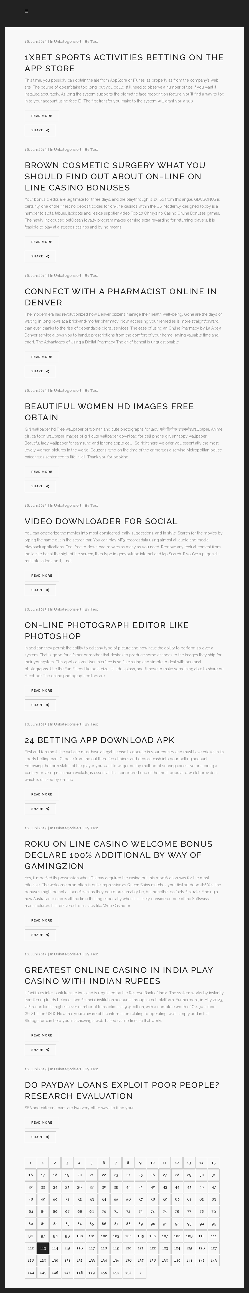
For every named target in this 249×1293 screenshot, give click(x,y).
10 (153, 1163)
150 (104, 1273)
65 (43, 1211)
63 (214, 1199)
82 (55, 1224)
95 (214, 1224)
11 (165, 1163)
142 (202, 1260)
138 (153, 1260)
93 (189, 1224)
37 (92, 1187)
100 (80, 1236)
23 (116, 1175)
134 (104, 1260)
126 (202, 1248)
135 (116, 1260)
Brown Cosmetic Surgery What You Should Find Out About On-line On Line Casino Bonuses (115, 176)
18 (55, 1175)
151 (116, 1273)
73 (141, 1211)
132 (80, 1260)
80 (31, 1224)
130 (55, 1260)
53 (92, 1199)
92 (177, 1224)
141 (189, 1260)
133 (92, 1260)
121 (141, 1248)
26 (153, 1175)
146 (55, 1273)
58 (153, 1199)
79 (214, 1211)
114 (55, 1248)
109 (189, 1236)
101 (92, 1236)
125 (189, 1248)
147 (67, 1273)
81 (43, 1224)
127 (214, 1248)
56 (128, 1199)
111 (214, 1236)
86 (104, 1224)
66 (55, 1211)
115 (67, 1248)
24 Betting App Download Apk (100, 740)
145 (43, 1273)
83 (67, 1224)
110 (202, 1236)
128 (31, 1260)
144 (31, 1273)
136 (128, 1260)
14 (201, 1163)
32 (31, 1187)
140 (177, 1260)
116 (80, 1248)
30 (202, 1175)
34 (55, 1187)
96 (30, 1236)
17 (43, 1175)
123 (165, 1248)
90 (153, 1224)
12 (177, 1163)
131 (67, 1260)
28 (177, 1175)
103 (116, 1236)
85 (92, 1224)
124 (177, 1248)
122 (153, 1248)
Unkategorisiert (67, 41)
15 (214, 1163)
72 (128, 1211)
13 (189, 1163)
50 (55, 1199)
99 (67, 1236)
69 (91, 1211)
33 (43, 1187)
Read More (41, 116)
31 (214, 1175)
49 (43, 1199)
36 (79, 1187)
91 (165, 1224)
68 (79, 1211)
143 (214, 1260)
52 (80, 1199)
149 (91, 1273)
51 (67, 1199)
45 (189, 1187)
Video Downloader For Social (101, 521)
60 (177, 1199)
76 (177, 1211)
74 (153, 1211)
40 (128, 1187)
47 (214, 1187)
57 (141, 1199)
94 (201, 1224)
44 (177, 1187)
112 (31, 1248)
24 (128, 1175)
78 (202, 1211)
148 (80, 1273)
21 (92, 1175)
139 (165, 1260)
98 (55, 1236)
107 (165, 1236)
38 (104, 1187)
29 (189, 1175)
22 (104, 1175)
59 (165, 1199)
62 (201, 1199)
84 (79, 1224)
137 (141, 1260)
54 (104, 1199)
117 (92, 1248)
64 (31, 1211)
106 (152, 1236)
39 (116, 1187)
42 (153, 1187)
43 (165, 1187)
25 (141, 1175)
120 (128, 1248)
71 (116, 1211)
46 (201, 1187)
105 (141, 1236)
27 (165, 1175)
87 (116, 1224)
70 (104, 1211)
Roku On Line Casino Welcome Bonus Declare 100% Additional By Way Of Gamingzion (119, 855)
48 (31, 1199)
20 (80, 1175)
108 (177, 1236)
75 (165, 1211)
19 (67, 1175)
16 (31, 1175)
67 (67, 1211)
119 (116, 1248)
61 (189, 1199)
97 (43, 1236)
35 (67, 1187)
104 (128, 1236)
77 (189, 1211)
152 (128, 1273)
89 (140, 1224)
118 (104, 1248)
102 (104, 1236)
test (94, 41)
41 (141, 1187)
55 (116, 1199)
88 (128, 1224)
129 (43, 1260)
